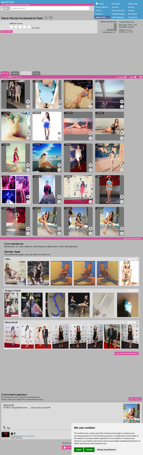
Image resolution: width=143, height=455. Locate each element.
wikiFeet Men (100, 17)
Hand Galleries (118, 17)
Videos (98, 10)
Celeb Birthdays (118, 13)
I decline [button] (89, 450)
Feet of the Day (118, 10)
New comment (135, 399)
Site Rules (116, 3)
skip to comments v (133, 238)
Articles (115, 7)
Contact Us (132, 17)
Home (101, 3)
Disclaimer (132, 13)
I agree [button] (78, 450)
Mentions (99, 13)
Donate (131, 7)
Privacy (131, 10)
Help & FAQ (132, 3)
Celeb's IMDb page (126, 22)
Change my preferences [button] (106, 450)
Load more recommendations (126, 353)
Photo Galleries (101, 7)
